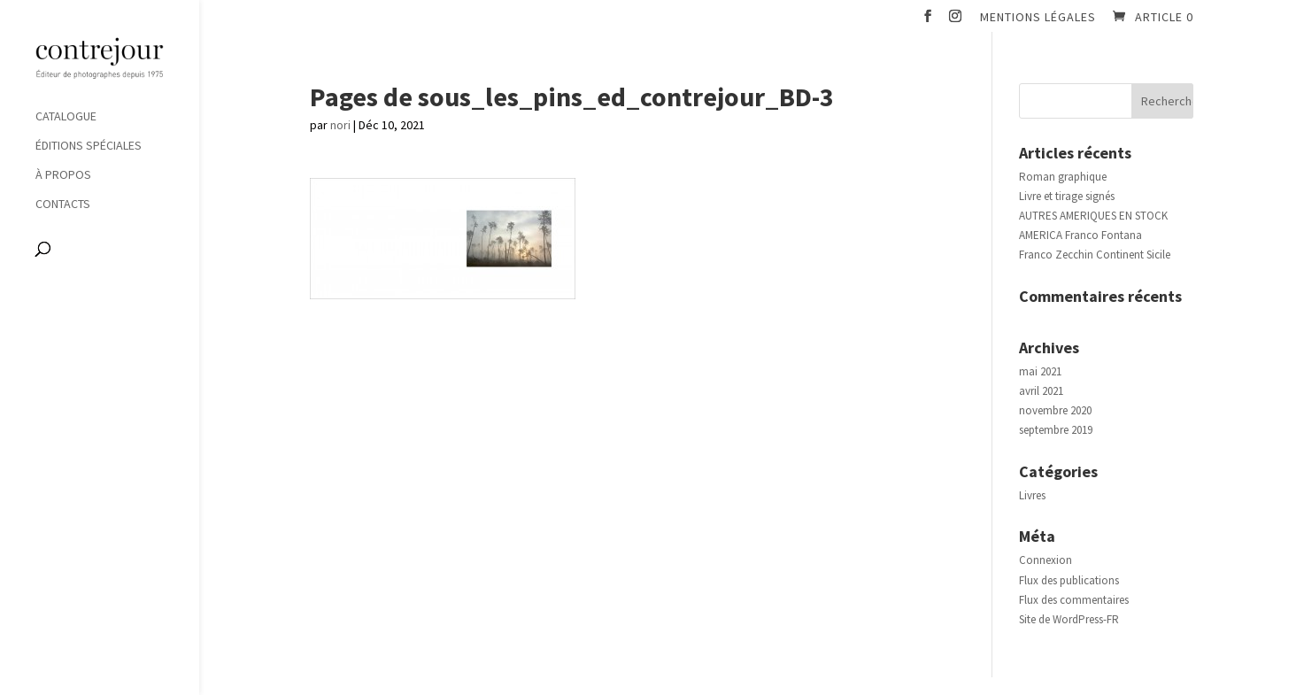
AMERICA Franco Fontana (1080, 235)
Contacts (62, 204)
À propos (63, 175)
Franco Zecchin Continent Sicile (1094, 254)
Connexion (1045, 560)
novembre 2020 (1055, 410)
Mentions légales (1038, 18)
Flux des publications (1069, 580)
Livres (1032, 495)
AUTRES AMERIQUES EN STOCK (1093, 215)
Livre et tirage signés (1067, 196)
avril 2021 (1041, 390)
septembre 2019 (1055, 429)
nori (340, 125)
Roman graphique (1063, 176)
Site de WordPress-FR (1069, 619)
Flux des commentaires (1074, 599)
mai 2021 (1040, 371)
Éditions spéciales (88, 146)
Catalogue (65, 117)
